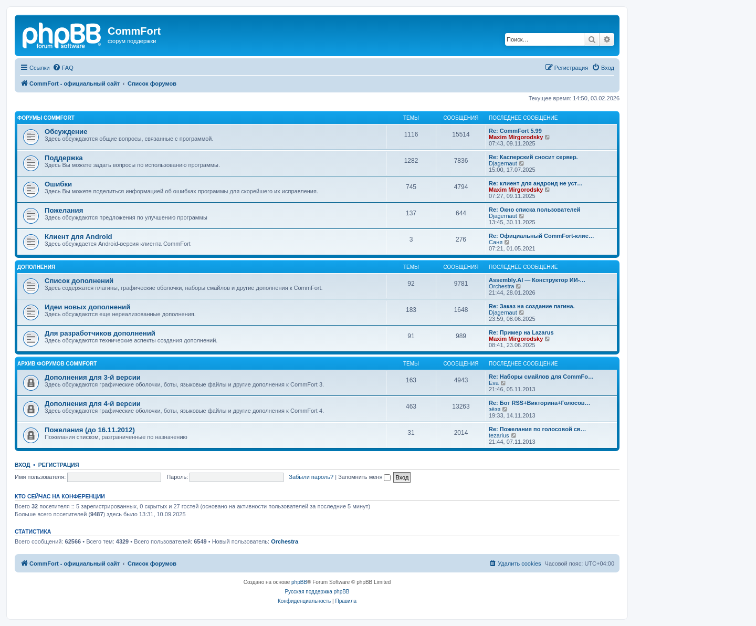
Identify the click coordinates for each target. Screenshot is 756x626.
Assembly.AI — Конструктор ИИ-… (537, 280)
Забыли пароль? (311, 477)
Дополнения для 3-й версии (93, 377)
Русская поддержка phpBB (317, 591)
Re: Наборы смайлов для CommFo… (541, 376)
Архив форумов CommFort (57, 364)
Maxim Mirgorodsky (516, 137)
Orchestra (501, 286)
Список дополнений (79, 281)
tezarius (499, 435)
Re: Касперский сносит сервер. (533, 157)
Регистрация (58, 465)
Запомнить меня (364, 477)
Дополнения (36, 267)
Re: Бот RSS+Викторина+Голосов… (540, 403)
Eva (494, 383)
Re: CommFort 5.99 (515, 131)
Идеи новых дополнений (87, 307)
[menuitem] (63, 67)
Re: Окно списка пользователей (534, 209)
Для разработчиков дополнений (100, 333)
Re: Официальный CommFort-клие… (541, 236)
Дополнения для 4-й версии (93, 404)
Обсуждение (66, 131)
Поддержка (64, 158)
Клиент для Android (78, 237)
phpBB (299, 582)
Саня (495, 242)
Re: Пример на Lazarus (521, 332)
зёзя (494, 409)
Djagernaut (503, 163)
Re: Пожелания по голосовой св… (537, 429)
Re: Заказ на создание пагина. (532, 306)
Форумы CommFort (46, 118)
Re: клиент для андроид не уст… (536, 183)
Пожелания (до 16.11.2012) (90, 430)
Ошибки (58, 184)
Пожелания (64, 210)
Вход (22, 465)
